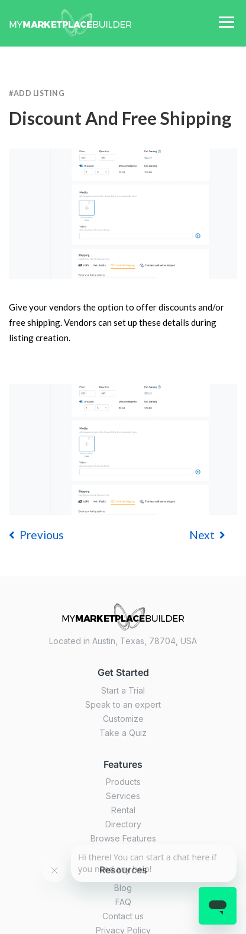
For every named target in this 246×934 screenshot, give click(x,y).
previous (36, 535)
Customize (123, 719)
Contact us (123, 916)
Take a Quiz (123, 733)
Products (123, 782)
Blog (123, 888)
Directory (123, 824)
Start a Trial (123, 690)
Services (123, 796)
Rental (123, 810)
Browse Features (123, 838)
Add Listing (39, 93)
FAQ (123, 902)
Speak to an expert (123, 704)
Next (207, 535)
